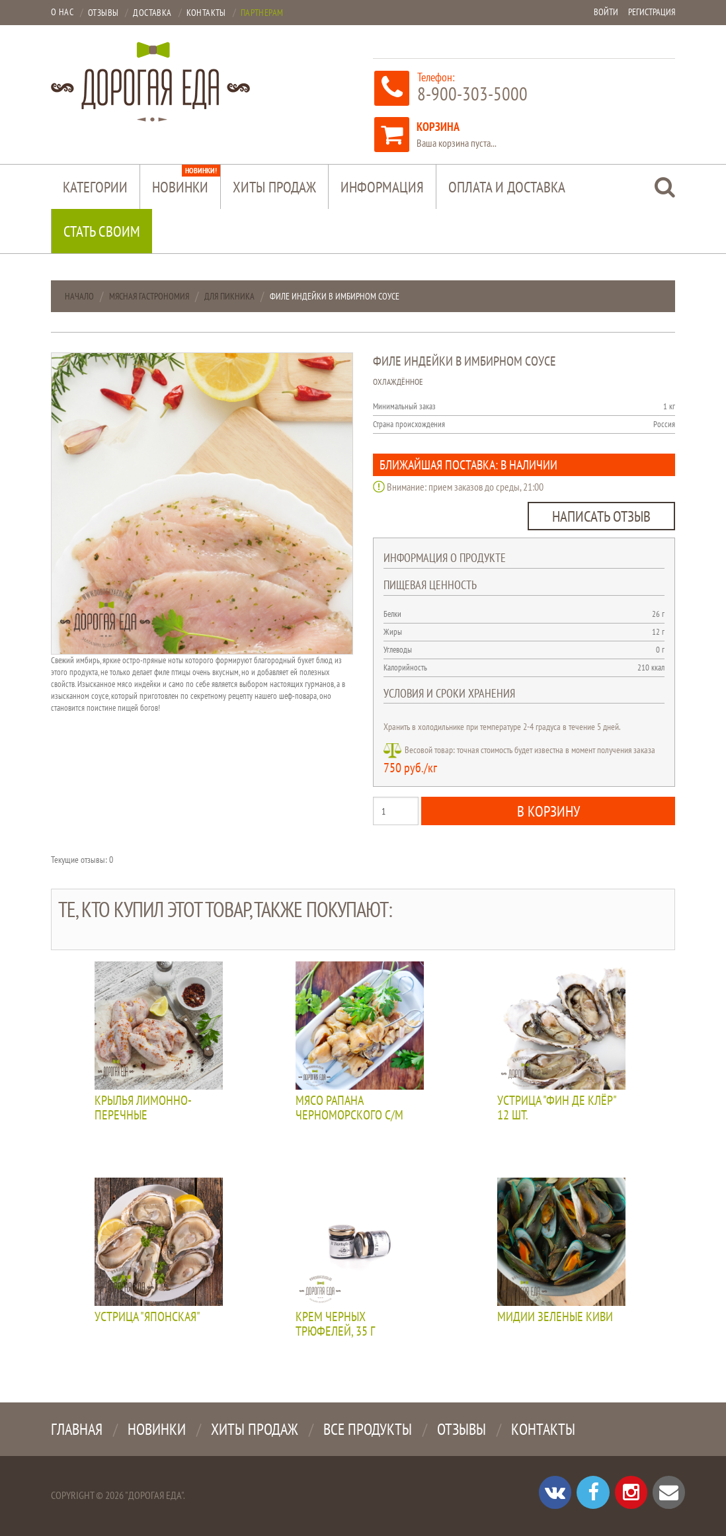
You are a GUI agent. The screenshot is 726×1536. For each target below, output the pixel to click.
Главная (76, 1429)
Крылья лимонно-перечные (143, 1108)
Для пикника (229, 296)
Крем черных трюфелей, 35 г (335, 1324)
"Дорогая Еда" (154, 1495)
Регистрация (651, 12)
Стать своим (101, 231)
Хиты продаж (274, 186)
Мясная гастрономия (149, 296)
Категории (95, 186)
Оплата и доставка (506, 186)
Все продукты (367, 1429)
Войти (606, 12)
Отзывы (461, 1429)
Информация (382, 186)
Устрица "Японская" (147, 1317)
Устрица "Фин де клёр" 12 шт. (556, 1108)
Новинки (186, 180)
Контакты (543, 1429)
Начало (79, 296)
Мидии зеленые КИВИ (555, 1317)
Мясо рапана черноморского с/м (349, 1108)
